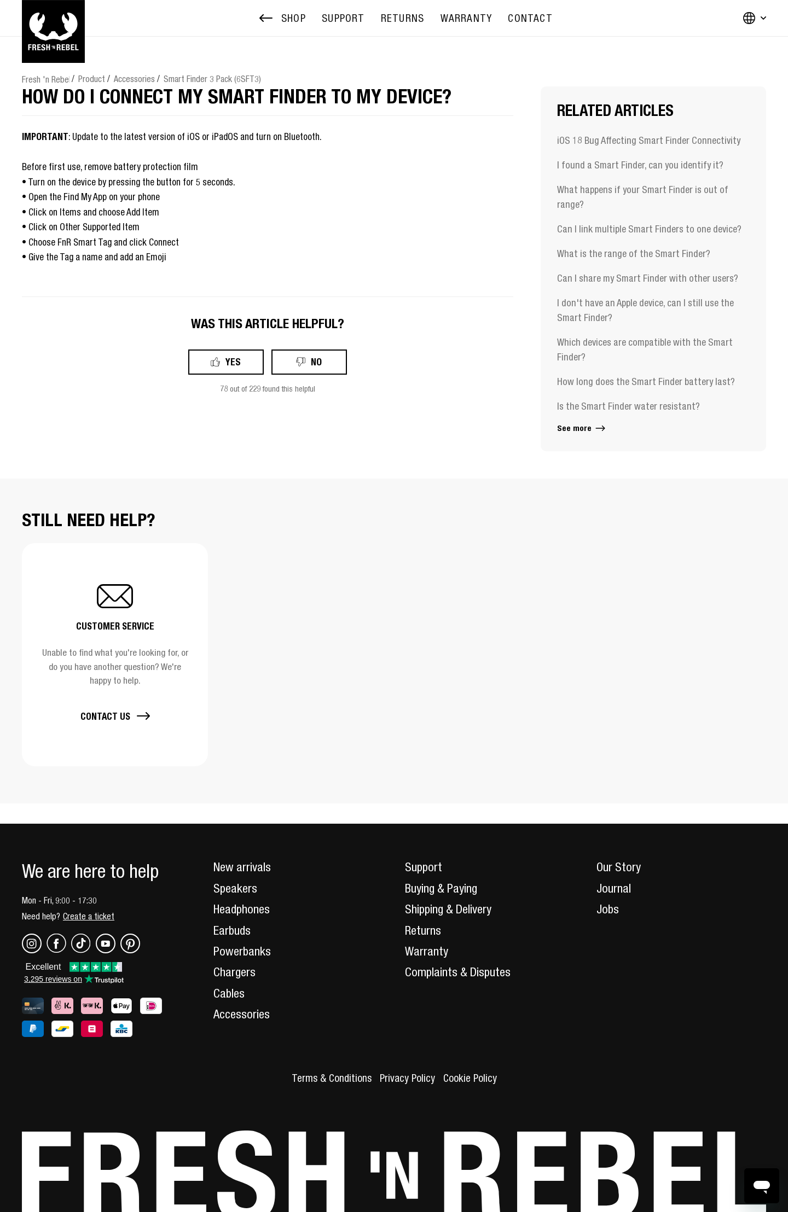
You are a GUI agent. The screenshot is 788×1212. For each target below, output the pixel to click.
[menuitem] (343, 18)
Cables (229, 993)
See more (582, 428)
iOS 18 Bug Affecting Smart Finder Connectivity (648, 140)
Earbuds (232, 930)
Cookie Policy (470, 1078)
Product (91, 79)
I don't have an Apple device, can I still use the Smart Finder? (645, 310)
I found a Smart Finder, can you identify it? (640, 165)
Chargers (234, 972)
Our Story (618, 867)
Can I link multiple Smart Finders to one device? (649, 229)
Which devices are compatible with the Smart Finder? (645, 349)
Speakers (235, 888)
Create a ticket (88, 916)
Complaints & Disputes (458, 972)
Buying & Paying (441, 888)
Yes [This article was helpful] (233, 362)
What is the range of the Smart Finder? (633, 253)
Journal (613, 888)
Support (423, 867)
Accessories (134, 79)
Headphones (241, 909)
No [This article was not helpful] (316, 362)
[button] (115, 654)
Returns (423, 930)
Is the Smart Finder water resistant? (628, 406)
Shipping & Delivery (448, 909)
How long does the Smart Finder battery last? (646, 381)
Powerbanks (242, 951)
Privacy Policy (407, 1078)
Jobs (607, 909)
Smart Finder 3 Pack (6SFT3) (212, 79)
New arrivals (242, 867)
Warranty (426, 951)
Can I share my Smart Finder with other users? (647, 278)
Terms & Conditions (332, 1078)
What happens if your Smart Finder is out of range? (642, 197)
